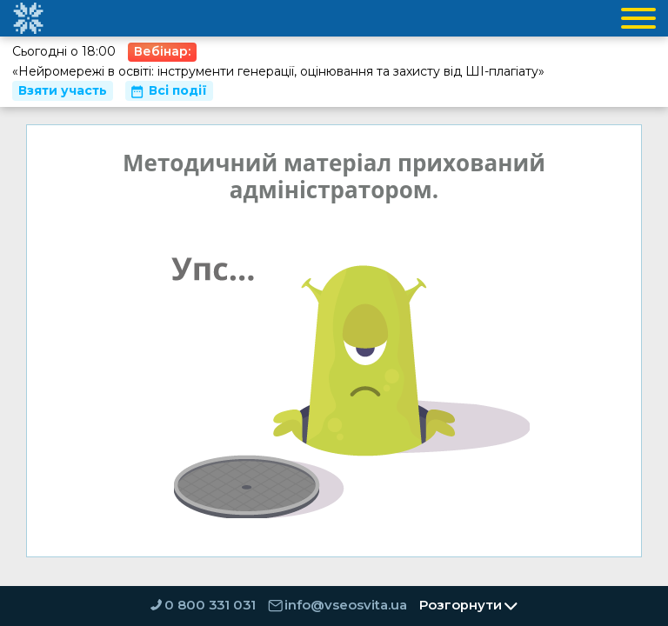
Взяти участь (62, 90)
